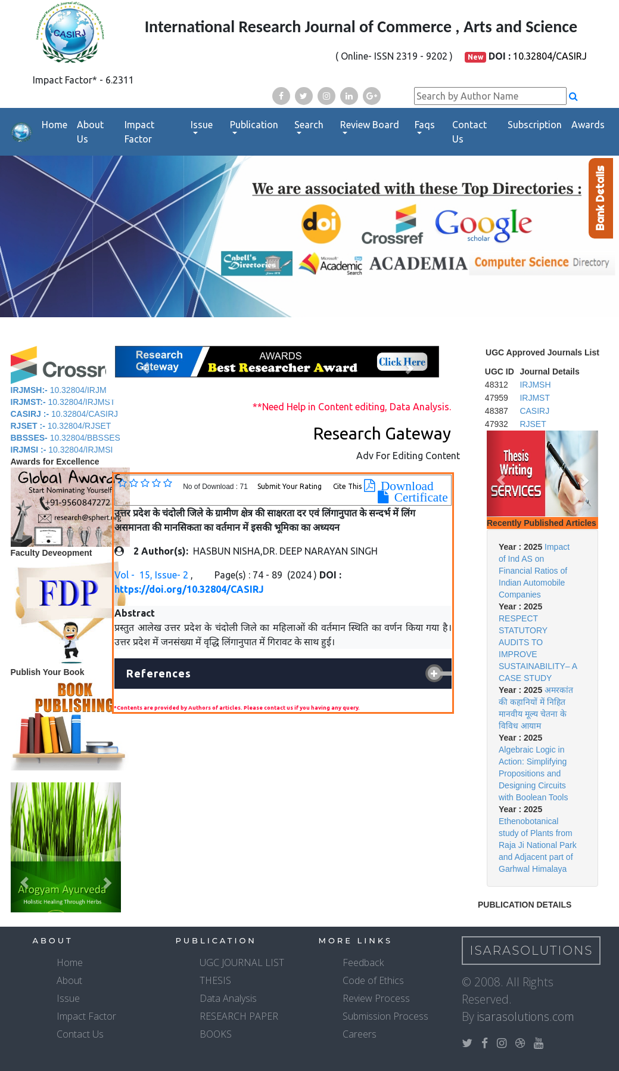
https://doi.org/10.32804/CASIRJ (189, 589)
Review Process (376, 998)
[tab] (283, 673)
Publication (254, 124)
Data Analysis (228, 998)
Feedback (363, 962)
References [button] (158, 673)
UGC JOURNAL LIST (242, 962)
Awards (588, 124)
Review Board (369, 124)
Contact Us (469, 131)
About (69, 980)
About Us (90, 131)
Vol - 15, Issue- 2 (152, 574)
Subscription (535, 124)
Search (309, 124)
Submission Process (385, 1016)
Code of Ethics (373, 980)
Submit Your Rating (290, 486)
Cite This (347, 486)
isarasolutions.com (525, 1016)
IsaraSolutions (531, 950)
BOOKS (216, 1034)
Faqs (425, 124)
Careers (360, 1034)
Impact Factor (139, 131)
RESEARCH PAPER (239, 1016)
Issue (202, 124)
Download (404, 486)
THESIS (215, 980)
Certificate (418, 497)
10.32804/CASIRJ (550, 56)
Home (54, 124)
